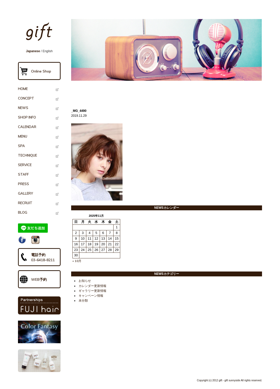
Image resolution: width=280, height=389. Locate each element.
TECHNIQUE (27, 155)
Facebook (22, 240)
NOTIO (39, 360)
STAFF (23, 174)
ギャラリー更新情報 (92, 291)
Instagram (35, 240)
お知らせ (85, 281)
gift (41, 34)
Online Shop (41, 71)
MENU (22, 136)
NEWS (23, 108)
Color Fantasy (39, 332)
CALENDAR (27, 127)
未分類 (83, 300)
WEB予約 (39, 279)
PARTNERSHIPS (39, 305)
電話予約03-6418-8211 (43, 257)
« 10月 (76, 261)
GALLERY (25, 193)
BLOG (22, 212)
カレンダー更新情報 (92, 286)
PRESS (23, 184)
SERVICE (25, 165)
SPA (21, 146)
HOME (23, 89)
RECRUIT (25, 203)
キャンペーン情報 (91, 295)
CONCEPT (26, 98)
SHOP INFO (27, 117)
